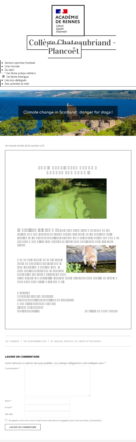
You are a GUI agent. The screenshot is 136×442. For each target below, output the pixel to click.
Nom (8, 400)
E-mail (8, 407)
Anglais (58, 341)
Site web (9, 414)
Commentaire (12, 368)
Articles (68, 341)
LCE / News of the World (87, 341)
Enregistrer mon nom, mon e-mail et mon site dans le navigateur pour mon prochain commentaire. (55, 420)
